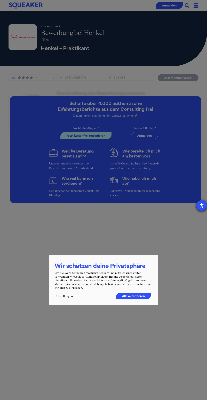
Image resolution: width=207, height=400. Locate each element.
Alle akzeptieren (133, 296)
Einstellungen (64, 296)
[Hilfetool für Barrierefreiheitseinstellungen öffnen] (201, 205)
